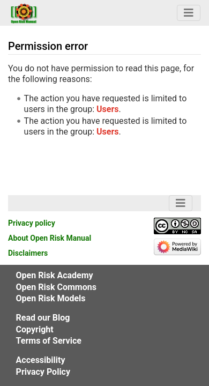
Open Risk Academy (54, 275)
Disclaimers (28, 253)
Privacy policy (31, 223)
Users (107, 109)
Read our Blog (43, 318)
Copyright (35, 329)
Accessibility (40, 360)
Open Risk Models (51, 298)
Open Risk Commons (56, 287)
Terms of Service (48, 341)
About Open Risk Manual (49, 238)
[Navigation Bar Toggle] (188, 13)
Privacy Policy (43, 372)
